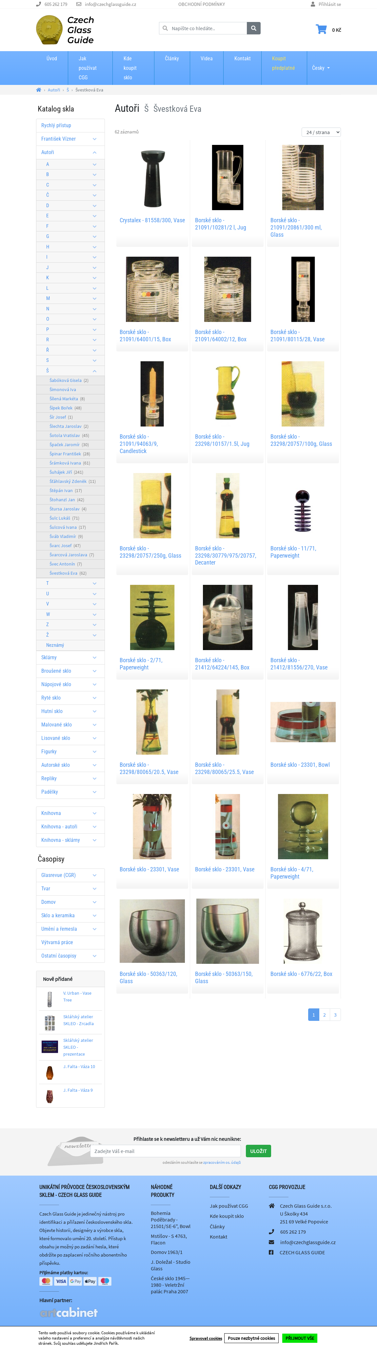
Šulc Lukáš (64, 518)
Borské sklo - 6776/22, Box (301, 973)
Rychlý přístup (56, 125)
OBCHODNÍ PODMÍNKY (201, 4)
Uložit (258, 1151)
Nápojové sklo (71, 684)
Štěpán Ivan (66, 490)
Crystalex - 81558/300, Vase (152, 220)
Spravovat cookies (205, 1338)
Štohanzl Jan (67, 500)
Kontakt (242, 58)
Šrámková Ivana (70, 463)
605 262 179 (56, 4)
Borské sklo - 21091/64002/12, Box (221, 335)
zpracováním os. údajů (222, 1162)
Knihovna (71, 813)
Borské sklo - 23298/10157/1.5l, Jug (222, 440)
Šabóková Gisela (69, 380)
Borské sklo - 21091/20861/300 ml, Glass (296, 227)
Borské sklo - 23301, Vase (149, 869)
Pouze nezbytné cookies (251, 1338)
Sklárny (71, 657)
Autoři (71, 152)
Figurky (71, 751)
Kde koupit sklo (130, 68)
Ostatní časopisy (71, 956)
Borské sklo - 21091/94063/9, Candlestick (139, 443)
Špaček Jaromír (69, 444)
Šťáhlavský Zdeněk (73, 481)
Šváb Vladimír (66, 536)
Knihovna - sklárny (71, 840)
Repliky (71, 778)
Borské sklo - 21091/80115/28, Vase (297, 335)
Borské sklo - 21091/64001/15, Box (145, 335)
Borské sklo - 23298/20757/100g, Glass (301, 440)
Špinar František (70, 454)
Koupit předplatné (283, 63)
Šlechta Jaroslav (69, 426)
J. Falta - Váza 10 (79, 1066)
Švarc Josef (65, 545)
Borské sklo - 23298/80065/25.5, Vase (224, 768)
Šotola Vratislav (69, 435)
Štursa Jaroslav (68, 509)
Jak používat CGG (88, 68)
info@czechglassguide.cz (110, 4)
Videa (207, 58)
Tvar (71, 888)
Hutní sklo (71, 711)
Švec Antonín (66, 564)
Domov (71, 902)
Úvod (52, 58)
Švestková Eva (68, 573)
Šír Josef (61, 417)
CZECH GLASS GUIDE (302, 1252)
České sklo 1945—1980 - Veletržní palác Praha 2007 (170, 1285)
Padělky (71, 792)
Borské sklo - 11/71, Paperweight (293, 552)
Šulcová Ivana (68, 527)
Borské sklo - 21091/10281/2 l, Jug (220, 224)
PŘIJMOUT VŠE (300, 1338)
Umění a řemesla (71, 929)
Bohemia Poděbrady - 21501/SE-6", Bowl (170, 1219)
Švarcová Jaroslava (72, 555)
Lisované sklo (71, 738)
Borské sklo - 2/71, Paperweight (141, 664)
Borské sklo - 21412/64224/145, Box (222, 664)
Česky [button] (318, 63)
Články (172, 58)
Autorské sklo (71, 765)
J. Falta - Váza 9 (78, 1090)
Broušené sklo (71, 671)
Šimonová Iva (63, 389)
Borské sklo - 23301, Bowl (300, 764)
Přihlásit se (330, 4)
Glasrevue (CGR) (71, 875)
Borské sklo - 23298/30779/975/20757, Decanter (225, 555)
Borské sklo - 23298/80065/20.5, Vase (149, 768)
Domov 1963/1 (167, 1252)
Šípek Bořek (66, 408)
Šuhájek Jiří (66, 472)
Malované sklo (71, 725)
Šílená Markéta (67, 399)
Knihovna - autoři (71, 827)
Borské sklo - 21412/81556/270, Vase (298, 664)
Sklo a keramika (71, 915)
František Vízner (71, 139)
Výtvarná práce (57, 942)
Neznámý (55, 645)
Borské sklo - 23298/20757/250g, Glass (150, 552)
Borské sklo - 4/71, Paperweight (291, 873)
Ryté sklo (71, 698)
